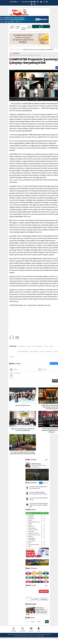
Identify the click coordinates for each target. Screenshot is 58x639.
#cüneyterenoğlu (37, 346)
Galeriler (31, 629)
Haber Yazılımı (40, 636)
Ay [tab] (47, 482)
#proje (42, 351)
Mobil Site (13, 629)
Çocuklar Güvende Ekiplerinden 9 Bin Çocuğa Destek (36, 488)
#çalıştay (49, 351)
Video (38, 629)
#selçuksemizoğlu (23, 351)
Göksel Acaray (36, 464)
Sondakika (22, 629)
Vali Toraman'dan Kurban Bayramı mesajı (37, 499)
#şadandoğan (34, 351)
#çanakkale (21, 346)
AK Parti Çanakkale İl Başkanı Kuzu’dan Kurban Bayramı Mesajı (36, 493)
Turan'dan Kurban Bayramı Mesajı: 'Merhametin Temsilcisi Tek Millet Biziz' (37, 505)
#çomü (28, 346)
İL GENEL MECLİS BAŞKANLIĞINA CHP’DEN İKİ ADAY (38, 466)
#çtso (51, 346)
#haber (11, 356)
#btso (46, 346)
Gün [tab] (41, 482)
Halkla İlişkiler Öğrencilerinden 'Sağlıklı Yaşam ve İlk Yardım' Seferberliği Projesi (36, 611)
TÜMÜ (46, 459)
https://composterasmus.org (16, 180)
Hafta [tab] (44, 482)
